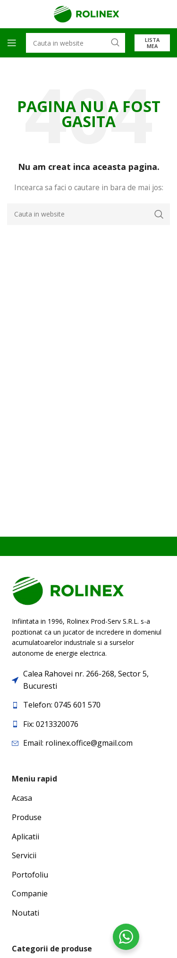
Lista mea (152, 42)
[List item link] (88, 705)
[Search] (88, 214)
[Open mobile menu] (11, 42)
